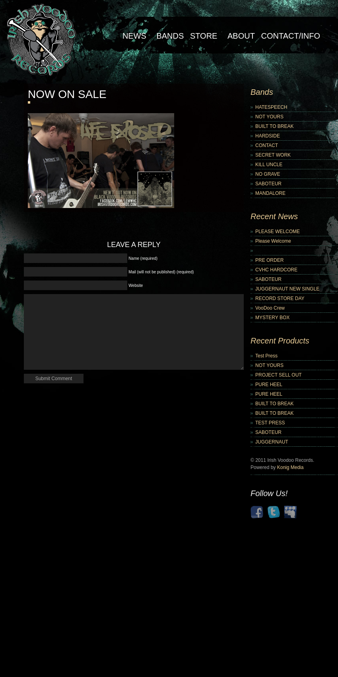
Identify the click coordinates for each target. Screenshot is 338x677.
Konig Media (290, 467)
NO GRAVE (267, 174)
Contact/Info (290, 35)
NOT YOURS (269, 117)
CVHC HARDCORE (276, 270)
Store (204, 35)
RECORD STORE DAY (280, 298)
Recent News (274, 216)
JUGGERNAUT (271, 442)
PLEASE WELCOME (277, 231)
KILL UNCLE (268, 164)
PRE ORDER (269, 260)
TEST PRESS (270, 423)
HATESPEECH (271, 107)
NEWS (134, 35)
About (241, 35)
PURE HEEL (268, 384)
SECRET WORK (273, 155)
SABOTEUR (268, 183)
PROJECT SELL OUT (278, 375)
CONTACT (266, 145)
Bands (170, 35)
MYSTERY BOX (272, 317)
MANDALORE (270, 193)
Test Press (266, 356)
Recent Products (280, 340)
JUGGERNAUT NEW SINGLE (287, 289)
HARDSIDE (267, 136)
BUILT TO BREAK (274, 126)
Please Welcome (273, 241)
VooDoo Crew (270, 308)
